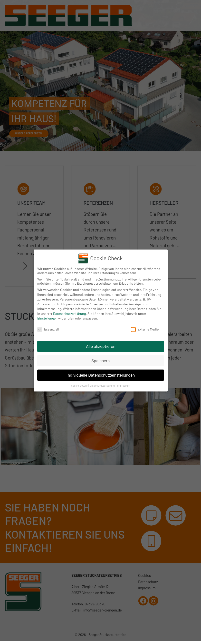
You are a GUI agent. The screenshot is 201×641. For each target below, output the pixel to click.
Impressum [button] (123, 385)
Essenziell (48, 329)
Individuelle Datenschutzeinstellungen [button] (101, 375)
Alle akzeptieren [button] (100, 346)
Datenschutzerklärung (69, 313)
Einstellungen (47, 318)
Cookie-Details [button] (79, 385)
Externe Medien (146, 329)
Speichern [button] (100, 360)
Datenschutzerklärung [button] (102, 385)
